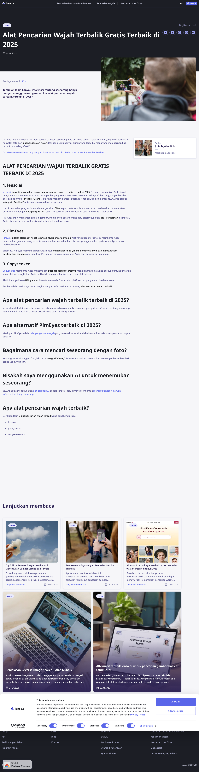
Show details (146, 766)
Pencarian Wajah (106, 3)
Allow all (175, 742)
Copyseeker (9, 270)
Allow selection (176, 751)
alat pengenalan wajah (43, 333)
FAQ (53, 731)
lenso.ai (7, 192)
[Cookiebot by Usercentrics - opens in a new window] (18, 766)
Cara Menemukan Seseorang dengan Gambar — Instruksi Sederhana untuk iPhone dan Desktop (54, 152)
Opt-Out (105, 731)
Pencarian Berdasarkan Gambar (74, 3)
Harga (5, 731)
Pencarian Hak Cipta (131, 3)
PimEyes (7, 237)
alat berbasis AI (41, 390)
